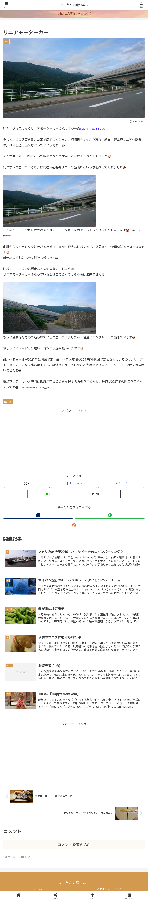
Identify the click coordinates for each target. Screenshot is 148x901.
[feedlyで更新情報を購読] (110, 515)
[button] (98, 494)
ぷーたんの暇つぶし (74, 4)
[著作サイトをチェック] (38, 515)
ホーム (38, 888)
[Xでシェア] (27, 483)
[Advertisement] (74, 440)
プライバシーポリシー (110, 888)
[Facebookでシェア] (74, 483)
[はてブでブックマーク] (121, 483)
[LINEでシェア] (50, 494)
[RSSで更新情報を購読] (74, 524)
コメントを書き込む (74, 844)
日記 (8, 401)
